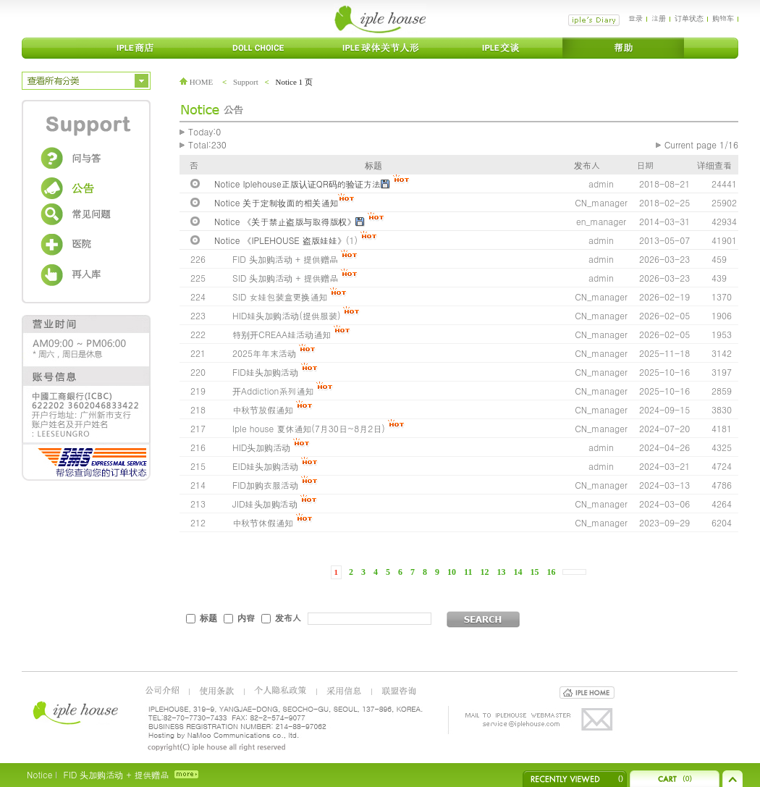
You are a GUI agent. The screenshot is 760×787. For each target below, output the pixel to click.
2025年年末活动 (264, 353)
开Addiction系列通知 (272, 390)
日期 (645, 165)
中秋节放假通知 (262, 409)
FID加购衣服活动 (265, 485)
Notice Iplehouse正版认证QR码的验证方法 (297, 183)
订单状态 (689, 18)
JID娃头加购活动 (266, 503)
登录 (635, 18)
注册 (658, 18)
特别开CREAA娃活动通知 (281, 334)
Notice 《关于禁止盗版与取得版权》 (284, 221)
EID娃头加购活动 (265, 466)
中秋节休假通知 (262, 522)
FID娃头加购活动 (265, 372)
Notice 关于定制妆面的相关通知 (276, 202)
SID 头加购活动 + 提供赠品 (285, 278)
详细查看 (714, 165)
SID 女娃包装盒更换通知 (279, 296)
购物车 (723, 18)
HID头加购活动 (262, 447)
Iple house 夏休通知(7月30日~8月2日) (308, 428)
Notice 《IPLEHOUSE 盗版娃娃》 (280, 240)
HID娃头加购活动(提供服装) (286, 315)
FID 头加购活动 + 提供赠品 (285, 259)
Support (245, 81)
